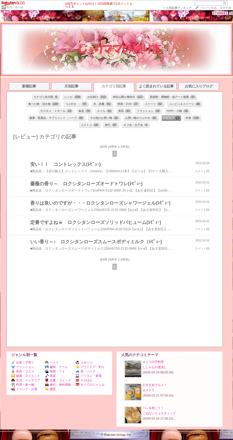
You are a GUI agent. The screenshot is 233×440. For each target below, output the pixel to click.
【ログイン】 (224, 18)
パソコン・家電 (89, 376)
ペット (52, 362)
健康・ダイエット (25, 376)
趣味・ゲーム (56, 367)
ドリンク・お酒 (24, 389)
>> (177, 8)
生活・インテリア (25, 380)
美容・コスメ (22, 371)
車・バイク (86, 371)
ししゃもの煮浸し (155, 367)
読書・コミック (58, 380)
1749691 (220, 13)
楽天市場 (225, 8)
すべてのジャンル (90, 384)
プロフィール (30, 18)
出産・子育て (22, 362)
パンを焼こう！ (153, 408)
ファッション (22, 367)
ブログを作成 (208, 8)
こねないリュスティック (159, 413)
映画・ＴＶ (55, 371)
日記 (16, 18)
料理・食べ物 (15, 7)
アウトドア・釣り (90, 367)
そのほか (84, 380)
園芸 (50, 389)
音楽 (50, 376)
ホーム (5, 18)
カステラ (149, 390)
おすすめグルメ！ (155, 385)
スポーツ (84, 362)
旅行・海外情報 (58, 384)
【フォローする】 (202, 18)
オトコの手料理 (153, 362)
